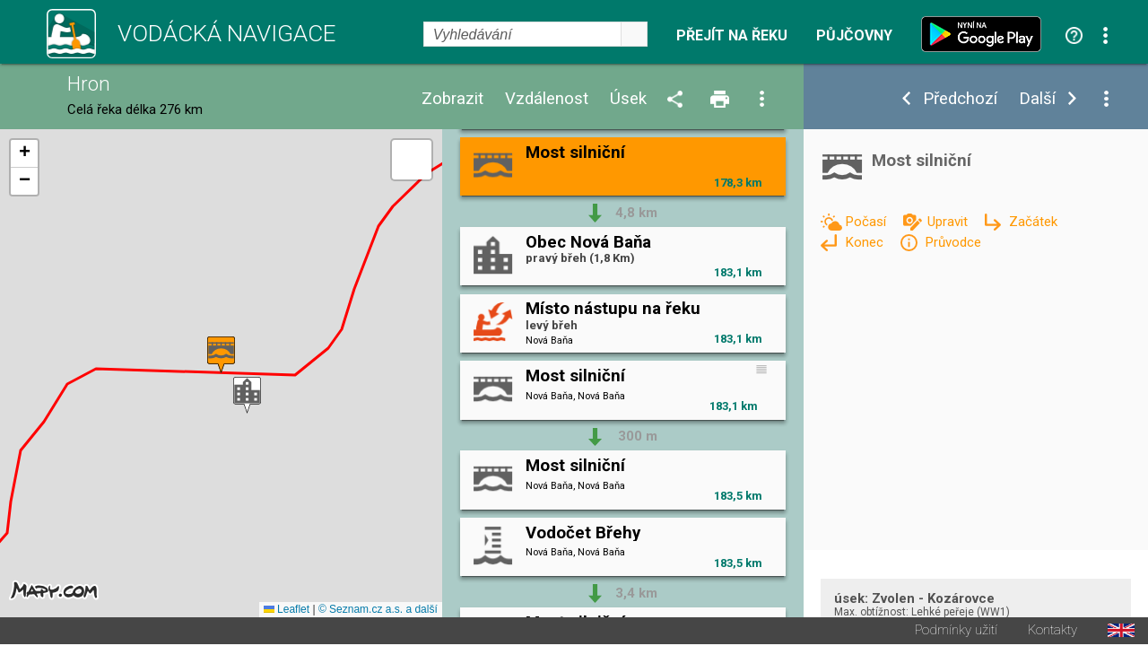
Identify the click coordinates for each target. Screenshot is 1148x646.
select (634, 34)
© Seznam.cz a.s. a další (378, 611)
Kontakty (1052, 632)
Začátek (1033, 222)
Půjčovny (854, 36)
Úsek (628, 99)
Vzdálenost (546, 99)
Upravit (949, 222)
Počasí (867, 222)
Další (1037, 99)
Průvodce (953, 242)
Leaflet (286, 611)
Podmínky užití (956, 632)
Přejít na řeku (731, 36)
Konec (866, 242)
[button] (247, 396)
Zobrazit (452, 99)
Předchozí (960, 99)
